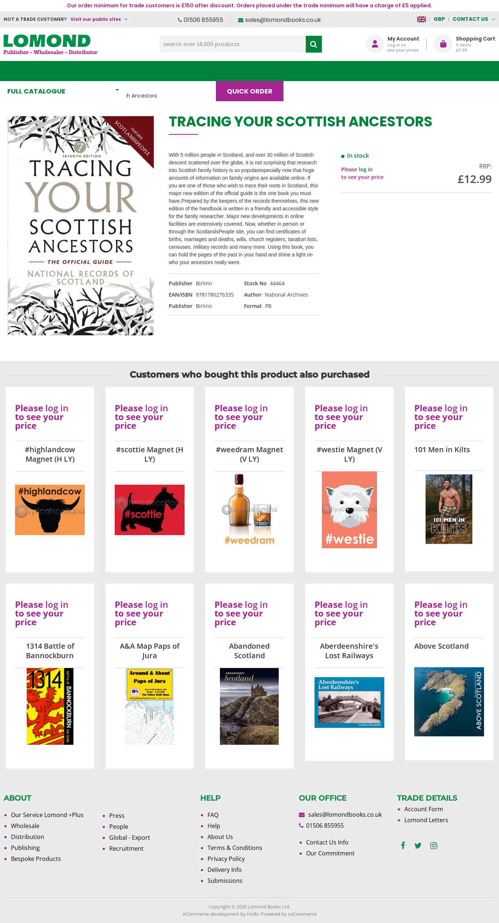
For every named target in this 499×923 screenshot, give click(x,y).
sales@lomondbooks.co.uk (283, 20)
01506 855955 (203, 20)
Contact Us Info (327, 842)
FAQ (212, 815)
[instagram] (433, 846)
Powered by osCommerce (289, 914)
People (118, 827)
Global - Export (129, 838)
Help (213, 826)
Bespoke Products (36, 859)
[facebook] (403, 846)
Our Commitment (330, 853)
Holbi (253, 914)
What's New (162, 71)
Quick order (253, 71)
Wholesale (25, 826)
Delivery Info (224, 870)
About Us (355, 71)
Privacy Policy (226, 859)
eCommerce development (211, 914)
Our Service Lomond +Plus (47, 815)
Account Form (423, 809)
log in (366, 169)
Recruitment (126, 848)
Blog (307, 71)
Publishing (25, 848)
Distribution (27, 837)
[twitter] (418, 846)
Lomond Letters (426, 820)
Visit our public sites (96, 19)
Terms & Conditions (234, 848)
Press (117, 816)
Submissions (225, 881)
